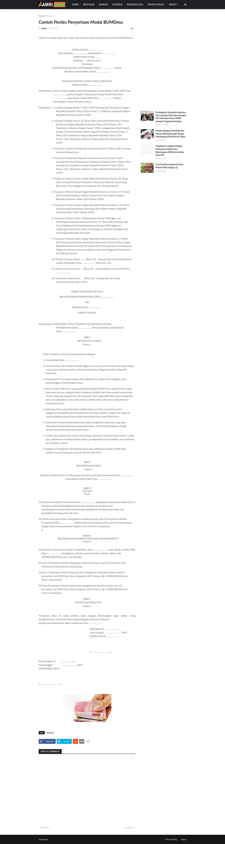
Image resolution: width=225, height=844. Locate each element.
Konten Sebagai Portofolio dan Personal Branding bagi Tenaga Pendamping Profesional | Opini (170, 133)
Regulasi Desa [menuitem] (135, 4)
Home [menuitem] (75, 4)
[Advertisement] (163, 60)
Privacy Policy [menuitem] (156, 4)
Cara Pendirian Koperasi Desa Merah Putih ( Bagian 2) (169, 166)
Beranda (42, 16)
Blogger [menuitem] (117, 4)
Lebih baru (44, 827)
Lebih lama (129, 827)
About (183, 839)
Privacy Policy (171, 839)
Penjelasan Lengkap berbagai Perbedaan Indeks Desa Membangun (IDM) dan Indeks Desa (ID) (170, 150)
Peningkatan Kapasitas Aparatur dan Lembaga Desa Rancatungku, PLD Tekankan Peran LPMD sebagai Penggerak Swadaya (171, 117)
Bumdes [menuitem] (103, 4)
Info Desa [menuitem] (88, 4)
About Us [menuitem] (174, 4)
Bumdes (50, 16)
